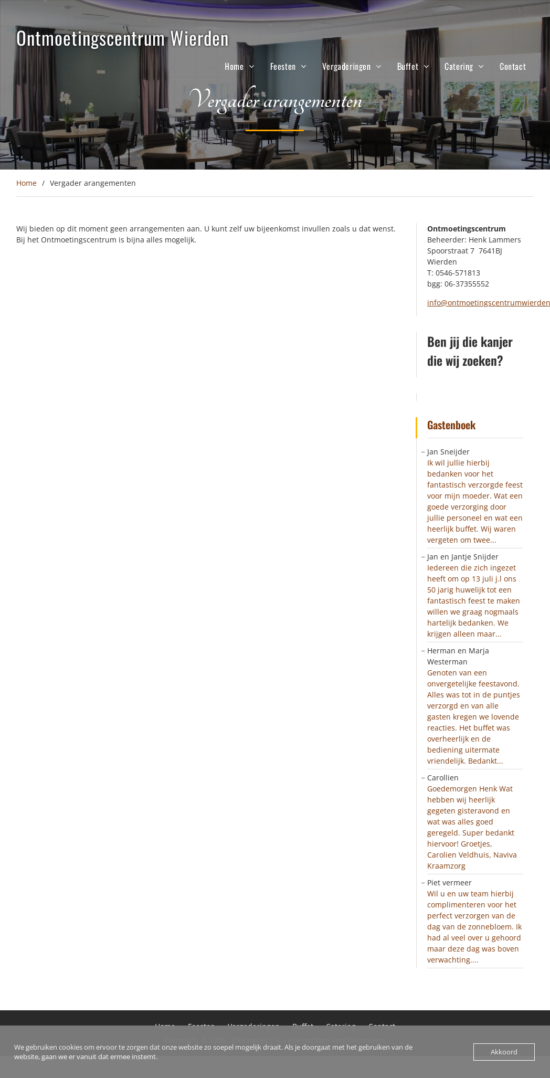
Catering (459, 66)
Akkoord (504, 1051)
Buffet (408, 66)
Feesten (283, 66)
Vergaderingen (346, 66)
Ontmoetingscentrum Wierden (122, 37)
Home (234, 66)
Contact (513, 66)
